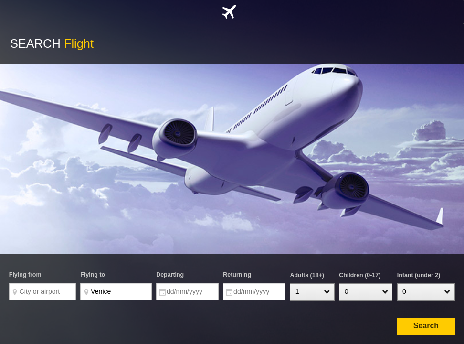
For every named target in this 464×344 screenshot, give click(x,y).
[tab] (232, 12)
